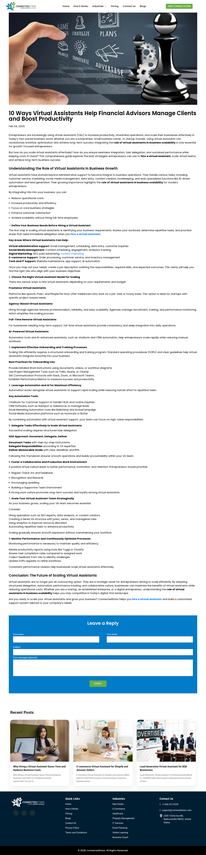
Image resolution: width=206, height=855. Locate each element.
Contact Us (70, 823)
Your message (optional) (103, 666)
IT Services (117, 823)
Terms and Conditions (76, 832)
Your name (56, 637)
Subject (103, 650)
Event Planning (119, 827)
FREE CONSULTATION (179, 6)
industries (99, 6)
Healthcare (117, 813)
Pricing (114, 6)
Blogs (143, 6)
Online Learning (120, 832)
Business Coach (120, 837)
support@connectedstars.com (176, 810)
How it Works (71, 809)
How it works (81, 6)
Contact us (129, 6)
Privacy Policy (72, 827)
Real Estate (118, 804)
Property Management (123, 818)
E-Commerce (118, 809)
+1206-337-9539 (170, 804)
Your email (150, 637)
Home (66, 6)
